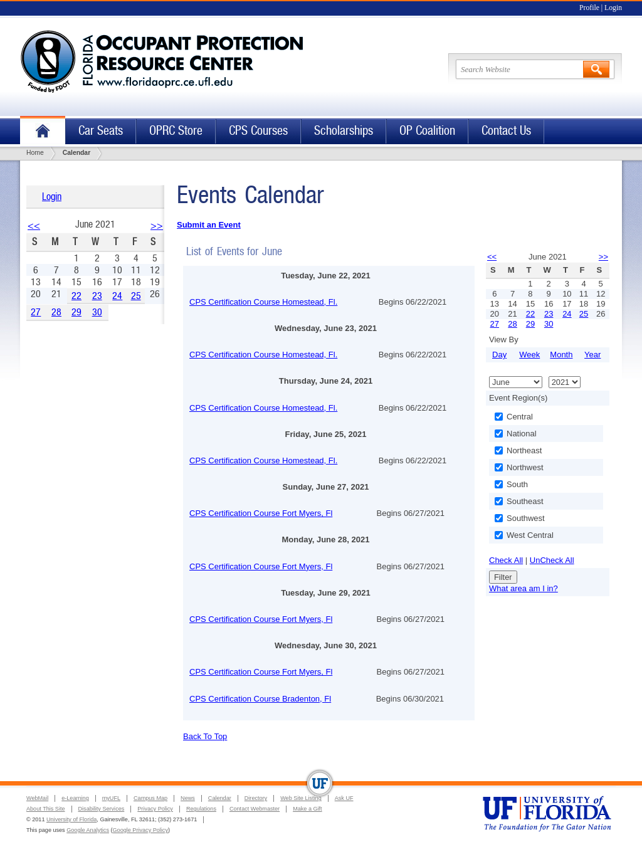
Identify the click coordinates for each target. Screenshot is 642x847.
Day (499, 354)
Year (592, 354)
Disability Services (101, 809)
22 (76, 296)
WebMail (37, 798)
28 (56, 312)
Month (561, 354)
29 (76, 312)
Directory (256, 798)
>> (156, 225)
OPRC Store (176, 131)
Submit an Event (209, 224)
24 (117, 296)
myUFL (111, 798)
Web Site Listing (301, 798)
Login (613, 8)
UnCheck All (552, 560)
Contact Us (506, 131)
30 (97, 312)
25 (136, 296)
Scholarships (343, 131)
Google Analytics (87, 830)
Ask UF (344, 798)
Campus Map (150, 798)
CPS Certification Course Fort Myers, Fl (260, 513)
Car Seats (100, 131)
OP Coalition (427, 131)
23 (97, 296)
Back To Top (205, 736)
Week (529, 354)
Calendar (219, 798)
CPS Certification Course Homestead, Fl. (263, 302)
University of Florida (71, 819)
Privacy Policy (155, 809)
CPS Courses (258, 131)
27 (36, 312)
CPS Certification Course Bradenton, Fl (260, 698)
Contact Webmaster (254, 809)
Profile (589, 8)
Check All (506, 560)
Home (42, 131)
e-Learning (74, 798)
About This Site (45, 809)
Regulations (201, 809)
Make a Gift (307, 809)
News (188, 798)
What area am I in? (523, 588)
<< (34, 225)
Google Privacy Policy (140, 830)
